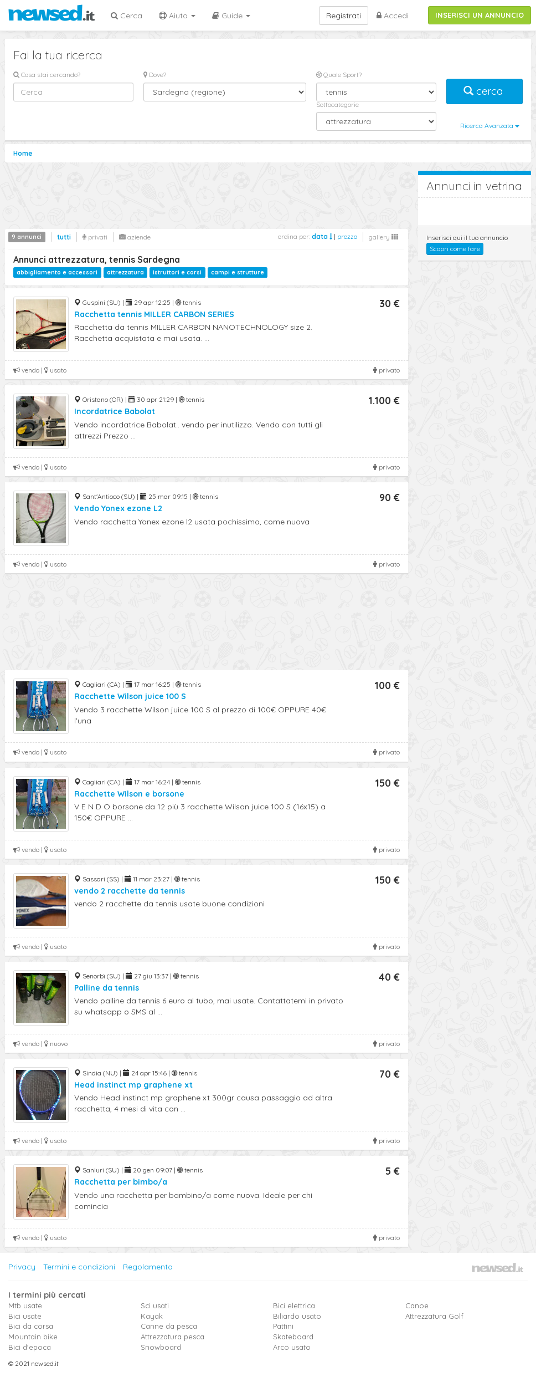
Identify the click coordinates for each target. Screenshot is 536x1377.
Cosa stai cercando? (46, 74)
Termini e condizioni (79, 1267)
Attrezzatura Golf (434, 1316)
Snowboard (161, 1347)
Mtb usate (25, 1305)
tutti (64, 237)
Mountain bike (33, 1336)
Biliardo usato (297, 1316)
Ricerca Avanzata (489, 125)
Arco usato (292, 1347)
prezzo (347, 236)
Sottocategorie (337, 104)
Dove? (154, 74)
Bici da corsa (30, 1326)
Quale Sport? (339, 74)
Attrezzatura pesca (172, 1336)
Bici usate (25, 1316)
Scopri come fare (455, 248)
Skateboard (293, 1336)
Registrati (343, 16)
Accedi (393, 16)
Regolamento (148, 1267)
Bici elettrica (294, 1305)
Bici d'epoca (29, 1347)
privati (95, 237)
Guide (231, 16)
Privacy (21, 1267)
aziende (135, 237)
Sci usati (155, 1305)
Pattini (283, 1326)
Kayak (152, 1316)
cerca (484, 91)
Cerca (126, 16)
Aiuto (177, 16)
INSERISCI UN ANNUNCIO (479, 15)
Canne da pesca (169, 1326)
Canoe (417, 1305)
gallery (383, 237)
